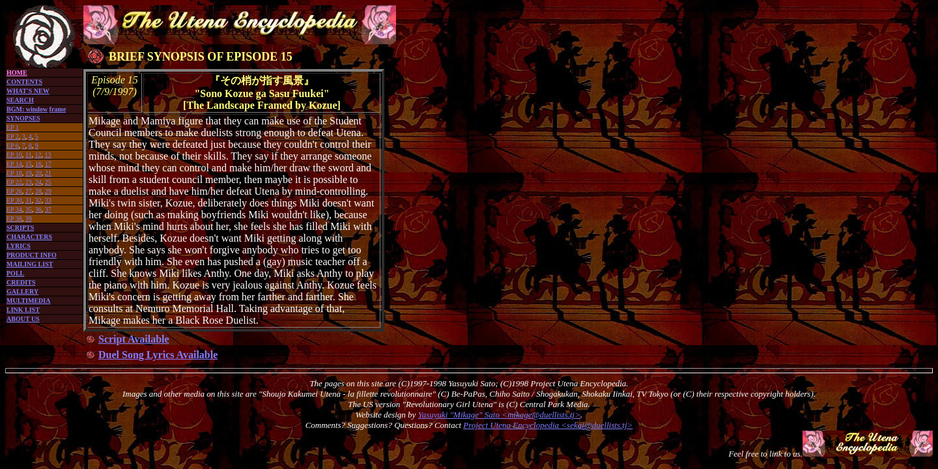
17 (48, 163)
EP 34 (14, 209)
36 (38, 209)
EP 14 (14, 163)
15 (28, 163)
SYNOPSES (23, 118)
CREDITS (21, 282)
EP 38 (14, 218)
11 (28, 154)
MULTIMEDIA (28, 300)
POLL (15, 273)
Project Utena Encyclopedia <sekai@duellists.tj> (547, 425)
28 (38, 191)
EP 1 (13, 127)
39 (28, 218)
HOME (17, 72)
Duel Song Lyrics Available (158, 354)
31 (28, 200)
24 (38, 182)
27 (28, 191)
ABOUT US (23, 318)
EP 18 (14, 173)
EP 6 (13, 145)
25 (48, 182)
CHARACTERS (29, 236)
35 (28, 209)
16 (38, 163)
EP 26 (14, 191)
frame (58, 109)
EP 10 (14, 154)
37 (48, 209)
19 (28, 173)
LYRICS (19, 245)
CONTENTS (24, 81)
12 (38, 154)
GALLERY (22, 291)
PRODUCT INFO (32, 255)
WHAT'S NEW (28, 90)
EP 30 (14, 200)
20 (38, 173)
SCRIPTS (20, 227)
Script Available (133, 339)
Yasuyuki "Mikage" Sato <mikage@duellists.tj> (499, 414)
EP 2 (13, 136)
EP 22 (14, 182)
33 (48, 200)
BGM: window (27, 109)
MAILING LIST (30, 264)
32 (38, 200)
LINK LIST (23, 309)
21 (48, 173)
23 (28, 182)
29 (48, 191)
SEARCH (20, 100)
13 (47, 154)
